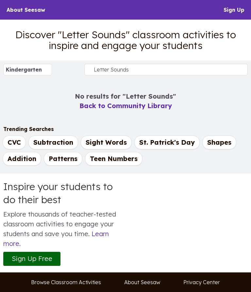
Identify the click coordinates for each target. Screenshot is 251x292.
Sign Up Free (32, 258)
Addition (22, 158)
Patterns (63, 158)
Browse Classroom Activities (66, 282)
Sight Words (106, 142)
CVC (14, 142)
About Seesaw (26, 10)
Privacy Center (201, 282)
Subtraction (53, 142)
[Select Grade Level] (27, 69)
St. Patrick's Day (167, 142)
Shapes (219, 142)
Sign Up (234, 10)
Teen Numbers (114, 158)
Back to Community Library (125, 106)
